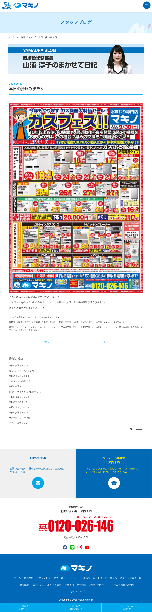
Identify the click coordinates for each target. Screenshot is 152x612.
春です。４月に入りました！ (22, 370)
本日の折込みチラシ (18, 365)
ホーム (17, 578)
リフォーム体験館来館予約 (121, 584)
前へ (46, 342)
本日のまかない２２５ (19, 397)
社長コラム (111, 578)
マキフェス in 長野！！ (19, 381)
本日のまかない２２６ (19, 376)
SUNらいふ (38, 584)
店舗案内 (25, 584)
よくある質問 (54, 584)
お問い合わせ (96, 584)
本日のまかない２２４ (19, 407)
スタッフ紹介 (43, 578)
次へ (105, 342)
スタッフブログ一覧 (130, 578)
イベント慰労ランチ (18, 423)
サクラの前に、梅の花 (19, 418)
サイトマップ (77, 591)
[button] (147, 5)
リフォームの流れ (80, 578)
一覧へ (131, 429)
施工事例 (97, 578)
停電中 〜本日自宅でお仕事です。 (25, 391)
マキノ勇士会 (60, 578)
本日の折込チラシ (17, 386)
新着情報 (81, 584)
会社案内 (69, 584)
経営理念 (28, 578)
